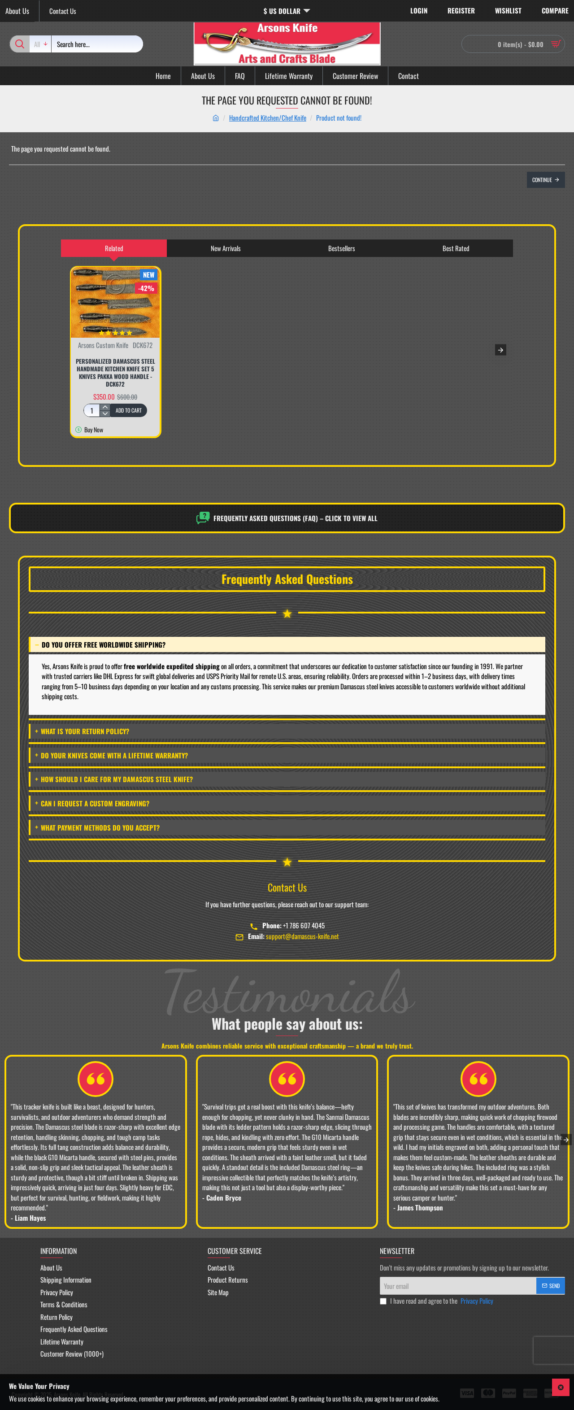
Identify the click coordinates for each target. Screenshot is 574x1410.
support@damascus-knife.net (302, 936)
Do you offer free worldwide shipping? (100, 644)
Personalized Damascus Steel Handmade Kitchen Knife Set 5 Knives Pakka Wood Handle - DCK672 (115, 372)
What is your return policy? (82, 731)
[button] (128, 410)
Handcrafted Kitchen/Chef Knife (267, 117)
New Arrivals (226, 248)
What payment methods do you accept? (97, 827)
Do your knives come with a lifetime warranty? (111, 754)
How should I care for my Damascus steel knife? (114, 779)
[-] (105, 413)
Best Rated (456, 248)
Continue (542, 179)
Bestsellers (341, 248)
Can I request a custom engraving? (92, 802)
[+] (105, 407)
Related (114, 248)
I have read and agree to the (437, 1301)
